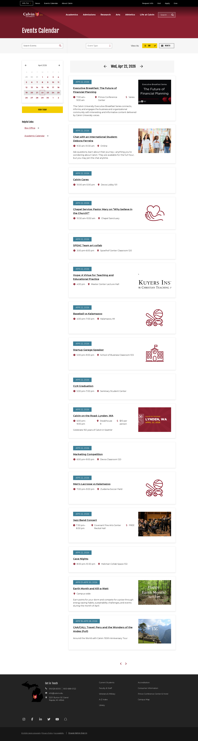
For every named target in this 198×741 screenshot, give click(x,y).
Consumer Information (148, 688)
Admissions (89, 14)
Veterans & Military (107, 694)
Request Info (147, 3)
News (37, 3)
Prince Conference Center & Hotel (153, 694)
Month (165, 46)
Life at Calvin (147, 14)
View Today (42, 109)
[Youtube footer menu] (57, 719)
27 (32, 98)
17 (53, 87)
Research (106, 14)
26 (26, 98)
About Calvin (67, 3)
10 (53, 82)
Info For (25, 3)
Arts (118, 14)
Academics (72, 14)
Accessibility (59, 733)
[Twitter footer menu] (49, 719)
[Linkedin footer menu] (40, 719)
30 (47, 98)
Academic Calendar (34, 136)
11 (58, 82)
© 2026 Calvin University (31, 733)
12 (26, 87)
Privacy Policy (47, 733)
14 (37, 87)
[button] (166, 15)
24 (53, 92)
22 (42, 92)
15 (42, 87)
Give (175, 3)
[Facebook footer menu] (32, 719)
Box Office (29, 128)
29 (42, 98)
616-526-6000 (55, 689)
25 (58, 92)
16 (48, 87)
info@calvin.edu (56, 693)
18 (58, 87)
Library (102, 705)
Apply (167, 3)
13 (32, 87)
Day (147, 46)
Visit (159, 3)
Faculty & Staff (105, 688)
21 (37, 92)
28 (37, 98)
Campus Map (144, 699)
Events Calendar (51, 3)
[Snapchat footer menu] (65, 719)
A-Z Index (103, 699)
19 (27, 92)
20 (32, 92)
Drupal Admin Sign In (77, 733)
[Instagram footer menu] (24, 719)
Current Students (106, 682)
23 (48, 92)
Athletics (130, 14)
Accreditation (144, 682)
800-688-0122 (69, 689)
